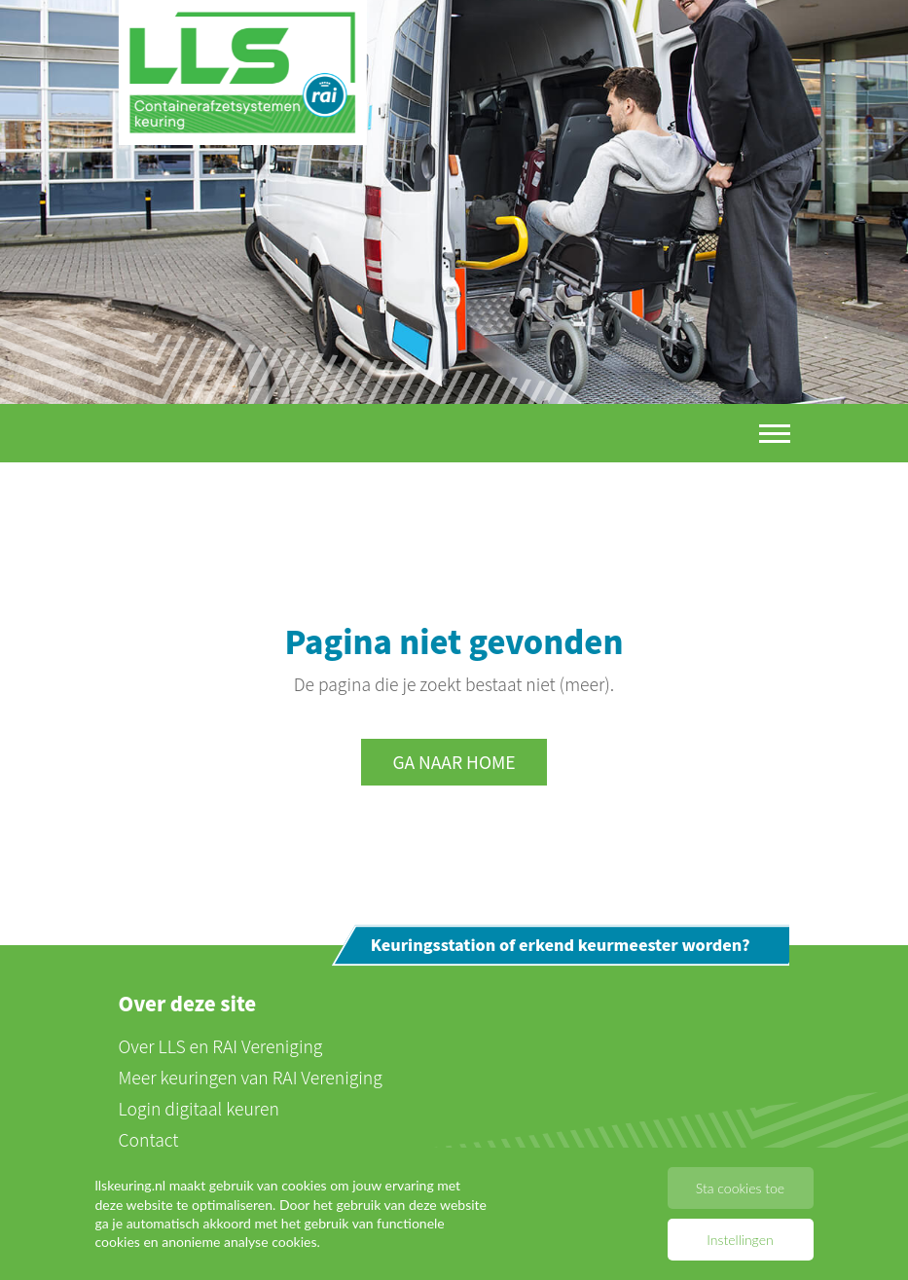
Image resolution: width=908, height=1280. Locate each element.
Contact (149, 1139)
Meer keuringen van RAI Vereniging (250, 1077)
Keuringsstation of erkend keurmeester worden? (560, 945)
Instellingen (740, 1239)
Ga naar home (453, 762)
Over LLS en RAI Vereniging (221, 1046)
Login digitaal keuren (199, 1108)
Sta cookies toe (740, 1188)
